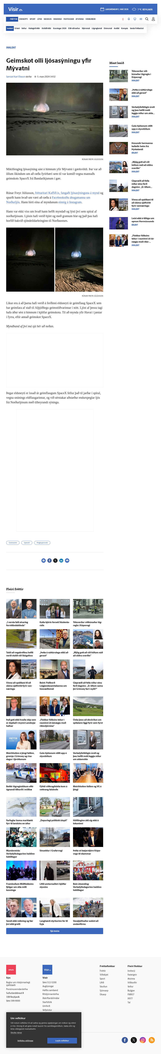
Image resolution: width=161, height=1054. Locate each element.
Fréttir (103, 971)
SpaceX (27, 543)
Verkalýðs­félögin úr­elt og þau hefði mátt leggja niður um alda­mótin (87, 756)
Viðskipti (104, 975)
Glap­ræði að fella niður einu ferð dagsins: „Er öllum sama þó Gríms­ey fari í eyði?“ (88, 686)
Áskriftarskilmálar (51, 998)
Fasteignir (132, 975)
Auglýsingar (48, 986)
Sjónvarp (104, 991)
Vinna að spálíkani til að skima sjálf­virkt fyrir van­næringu (19, 686)
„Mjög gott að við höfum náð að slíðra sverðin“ (142, 165)
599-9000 (15, 1001)
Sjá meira (54, 931)
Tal (129, 1003)
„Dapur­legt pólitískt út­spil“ (53, 820)
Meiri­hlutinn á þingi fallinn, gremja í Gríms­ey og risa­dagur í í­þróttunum (20, 756)
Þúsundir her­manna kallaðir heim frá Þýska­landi (142, 146)
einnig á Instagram (70, 202)
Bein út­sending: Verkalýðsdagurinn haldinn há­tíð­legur (87, 887)
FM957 (131, 995)
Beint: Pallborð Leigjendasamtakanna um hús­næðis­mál (53, 686)
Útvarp (103, 995)
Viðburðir (132, 983)
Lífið (102, 983)
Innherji (131, 971)
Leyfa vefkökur (62, 1041)
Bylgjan (131, 991)
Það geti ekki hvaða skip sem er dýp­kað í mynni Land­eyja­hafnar (21, 723)
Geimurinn (13, 543)
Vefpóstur (47, 1010)
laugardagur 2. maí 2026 (116, 9)
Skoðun (103, 987)
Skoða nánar (16, 1032)
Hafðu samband (50, 990)
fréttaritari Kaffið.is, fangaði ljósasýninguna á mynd (67, 193)
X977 (130, 999)
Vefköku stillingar (25, 1041)
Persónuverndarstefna (17, 989)
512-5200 (51, 982)
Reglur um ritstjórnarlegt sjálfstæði (18, 984)
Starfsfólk (47, 1002)
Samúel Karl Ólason (15, 77)
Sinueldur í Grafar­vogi (51, 851)
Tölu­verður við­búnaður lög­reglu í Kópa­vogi (141, 74)
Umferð (46, 1006)
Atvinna (131, 979)
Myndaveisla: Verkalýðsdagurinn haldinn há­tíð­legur (20, 854)
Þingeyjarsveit (42, 543)
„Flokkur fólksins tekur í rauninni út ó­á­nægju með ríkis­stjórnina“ (53, 723)
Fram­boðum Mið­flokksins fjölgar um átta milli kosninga (20, 887)
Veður (130, 987)
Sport (102, 979)
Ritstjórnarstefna (51, 994)
